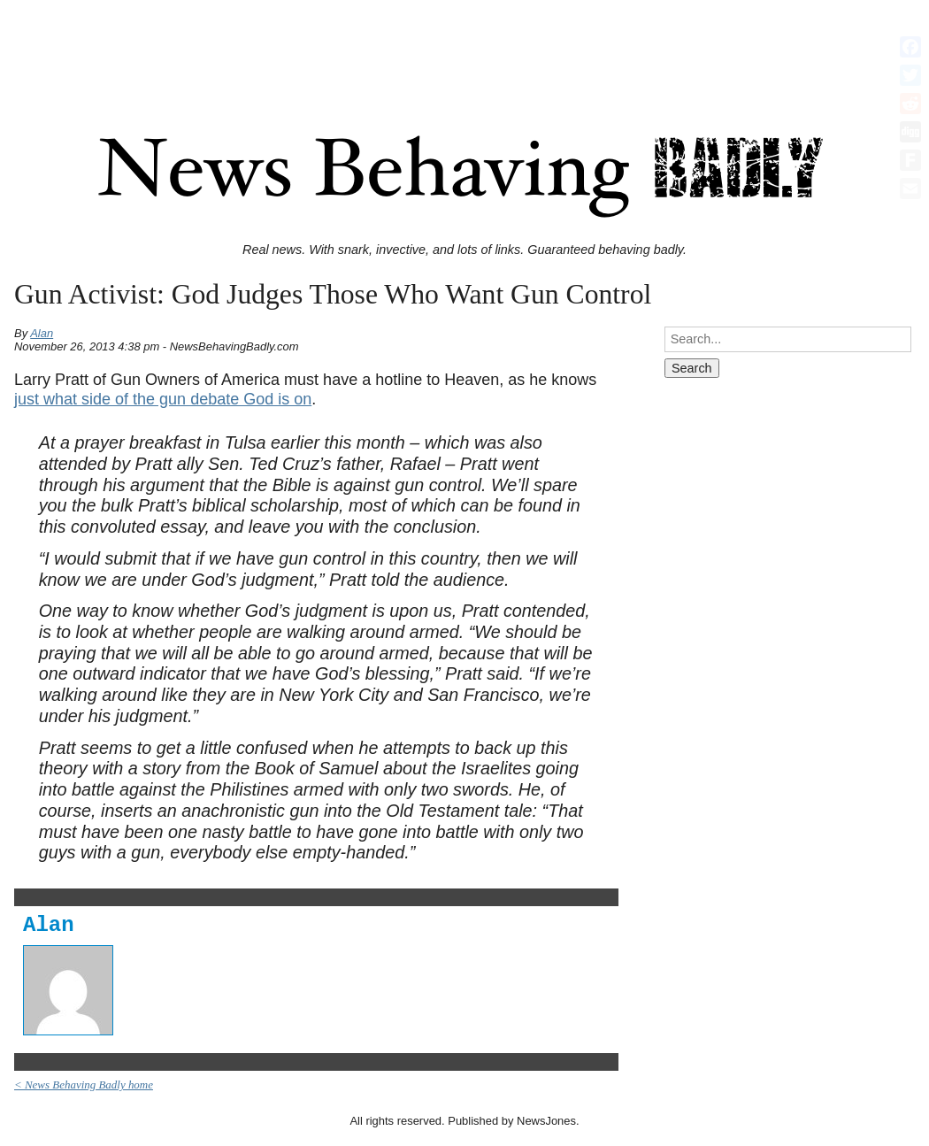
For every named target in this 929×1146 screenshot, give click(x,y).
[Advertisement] (464, 47)
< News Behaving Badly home (83, 1084)
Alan (41, 333)
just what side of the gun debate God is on (162, 399)
